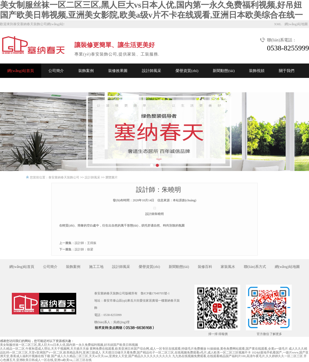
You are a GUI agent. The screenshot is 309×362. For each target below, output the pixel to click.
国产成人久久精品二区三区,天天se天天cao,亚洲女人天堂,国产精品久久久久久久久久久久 (111, 356)
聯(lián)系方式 (255, 267)
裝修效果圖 (117, 71)
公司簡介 (56, 71)
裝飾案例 (86, 71)
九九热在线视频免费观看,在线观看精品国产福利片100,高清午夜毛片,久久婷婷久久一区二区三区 (237, 356)
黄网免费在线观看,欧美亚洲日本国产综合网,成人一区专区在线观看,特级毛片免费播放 (148, 348)
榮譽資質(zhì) (187, 71)
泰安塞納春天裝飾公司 (63, 177)
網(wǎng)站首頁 (20, 71)
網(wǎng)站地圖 (296, 24)
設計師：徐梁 (84, 249)
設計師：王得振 (85, 243)
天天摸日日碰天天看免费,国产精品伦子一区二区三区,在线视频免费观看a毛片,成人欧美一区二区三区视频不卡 (176, 352)
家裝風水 (228, 267)
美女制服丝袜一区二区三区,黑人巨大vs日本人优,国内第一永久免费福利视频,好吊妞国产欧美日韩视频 (69, 345)
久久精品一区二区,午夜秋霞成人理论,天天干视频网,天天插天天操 (44, 348)
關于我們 (286, 71)
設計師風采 (151, 71)
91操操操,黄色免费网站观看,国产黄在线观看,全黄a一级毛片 (247, 348)
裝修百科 (205, 267)
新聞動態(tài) (224, 71)
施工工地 (96, 267)
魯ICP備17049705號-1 (155, 293)
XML (277, 24)
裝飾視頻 (256, 71)
